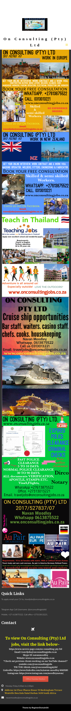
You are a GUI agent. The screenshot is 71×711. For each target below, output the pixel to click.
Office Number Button (35, 679)
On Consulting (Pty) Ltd (35, 42)
